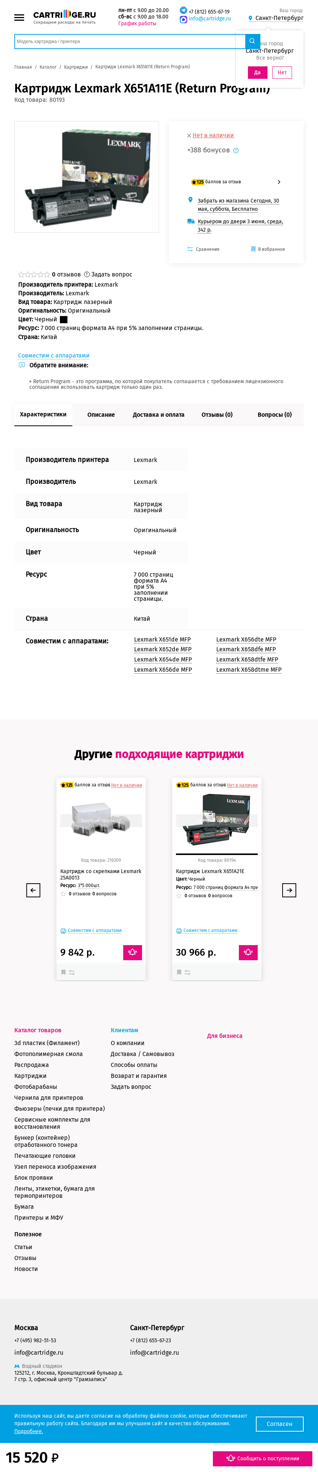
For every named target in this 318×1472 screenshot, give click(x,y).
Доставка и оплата (159, 414)
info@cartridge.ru (210, 18)
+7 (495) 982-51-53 (35, 1340)
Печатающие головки (45, 1155)
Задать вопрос (131, 1086)
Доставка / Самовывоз (142, 1054)
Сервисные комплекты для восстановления (52, 1123)
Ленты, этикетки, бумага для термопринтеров (54, 1192)
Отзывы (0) (217, 414)
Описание (101, 414)
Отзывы (25, 1258)
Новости (26, 1268)
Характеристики (43, 414)
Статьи (23, 1247)
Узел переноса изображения (55, 1166)
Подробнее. (28, 1431)
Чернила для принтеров (48, 1097)
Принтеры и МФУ (38, 1217)
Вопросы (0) (275, 414)
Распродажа (31, 1064)
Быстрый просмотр (101, 820)
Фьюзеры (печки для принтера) (59, 1108)
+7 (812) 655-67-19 (209, 12)
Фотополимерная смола (48, 1054)
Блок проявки (33, 1177)
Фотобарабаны (35, 1086)
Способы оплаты (134, 1064)
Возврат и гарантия (139, 1075)
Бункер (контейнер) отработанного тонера (46, 1141)
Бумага (24, 1206)
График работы (137, 23)
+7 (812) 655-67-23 (150, 1340)
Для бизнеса (225, 1035)
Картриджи (30, 1075)
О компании (128, 1043)
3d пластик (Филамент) (47, 1043)
